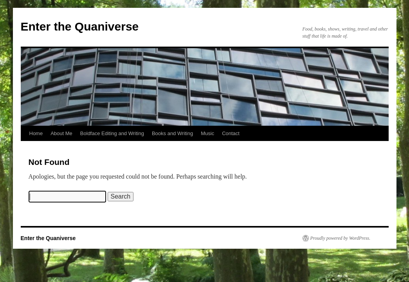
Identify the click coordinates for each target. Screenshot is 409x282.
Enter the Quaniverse (80, 26)
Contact (231, 133)
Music (207, 133)
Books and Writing (172, 133)
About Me (61, 133)
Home (36, 133)
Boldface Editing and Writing (112, 133)
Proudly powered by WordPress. (340, 238)
